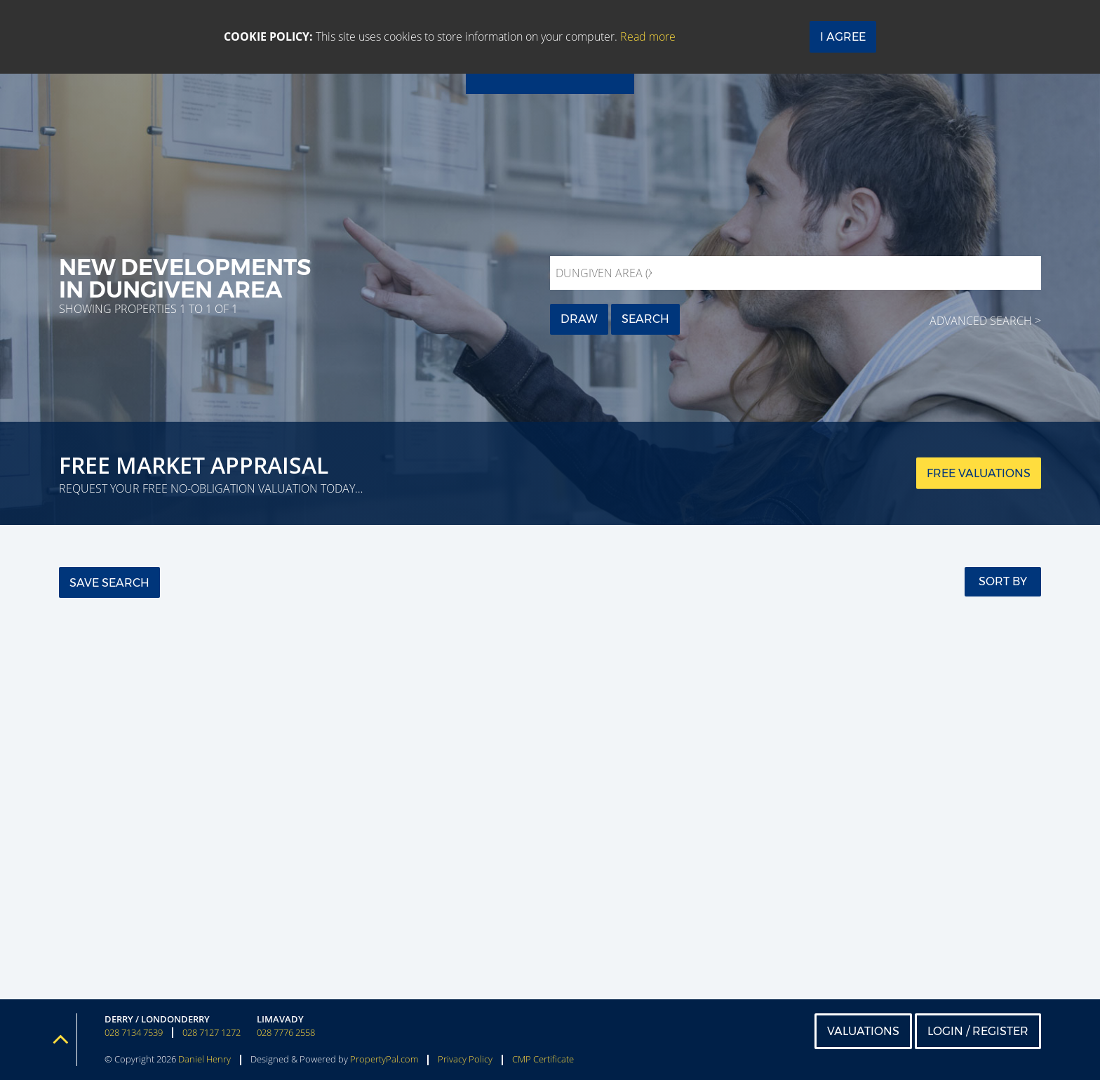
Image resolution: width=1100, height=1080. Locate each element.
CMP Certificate (543, 1059)
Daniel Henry (204, 1059)
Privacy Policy (465, 1059)
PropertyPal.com (384, 1059)
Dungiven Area (606, 273)
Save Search (109, 582)
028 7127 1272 (211, 1033)
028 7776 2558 (286, 1033)
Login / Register (977, 1031)
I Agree (843, 37)
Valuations (863, 1031)
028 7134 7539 (134, 1033)
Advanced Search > (985, 320)
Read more (648, 36)
